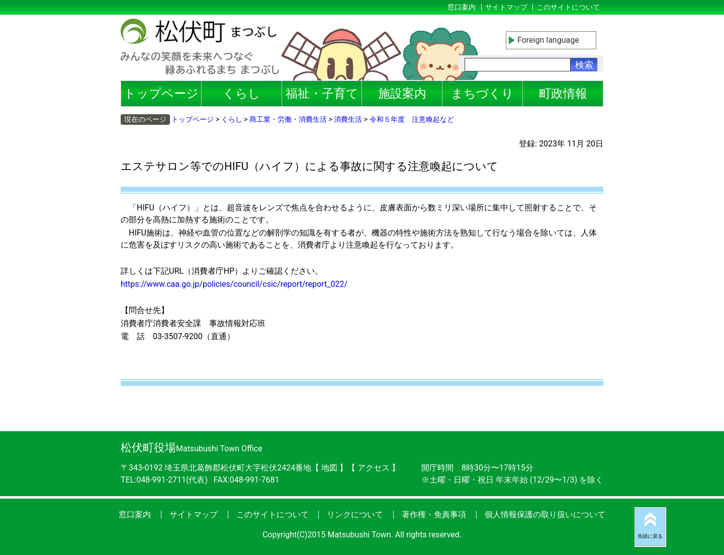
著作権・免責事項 (434, 514)
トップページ (161, 94)
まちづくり (482, 94)
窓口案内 (461, 7)
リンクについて (355, 514)
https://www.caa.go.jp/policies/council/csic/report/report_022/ (234, 284)
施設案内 (402, 94)
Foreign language (548, 40)
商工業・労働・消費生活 (288, 119)
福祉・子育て (322, 94)
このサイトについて (568, 7)
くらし (241, 94)
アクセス (374, 467)
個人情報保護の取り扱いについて (545, 514)
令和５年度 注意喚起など (412, 119)
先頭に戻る (650, 536)
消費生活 (348, 119)
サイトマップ (506, 7)
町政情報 (563, 94)
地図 (329, 467)
